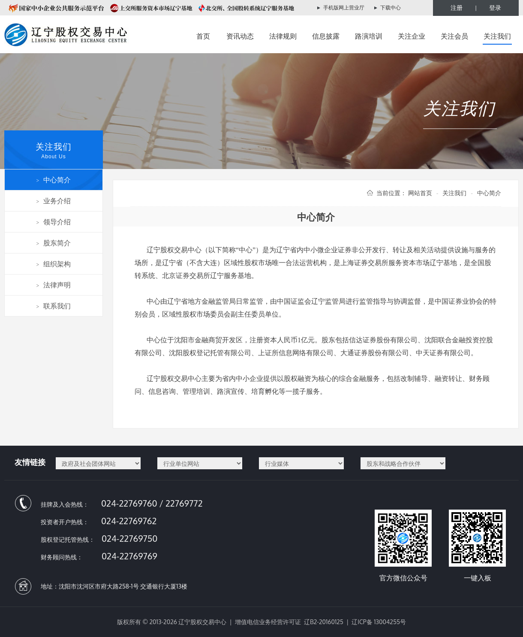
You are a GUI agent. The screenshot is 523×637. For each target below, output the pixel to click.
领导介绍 (53, 221)
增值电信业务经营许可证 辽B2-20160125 (289, 621)
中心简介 (53, 179)
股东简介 (53, 242)
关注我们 (497, 36)
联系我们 (53, 306)
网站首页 (420, 192)
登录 (495, 7)
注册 (457, 7)
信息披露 (326, 36)
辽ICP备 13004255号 (379, 621)
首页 (203, 36)
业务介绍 (53, 200)
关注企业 (411, 36)
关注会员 (454, 36)
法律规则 (283, 36)
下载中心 (390, 7)
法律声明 (53, 285)
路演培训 (368, 36)
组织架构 (53, 264)
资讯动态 (240, 36)
